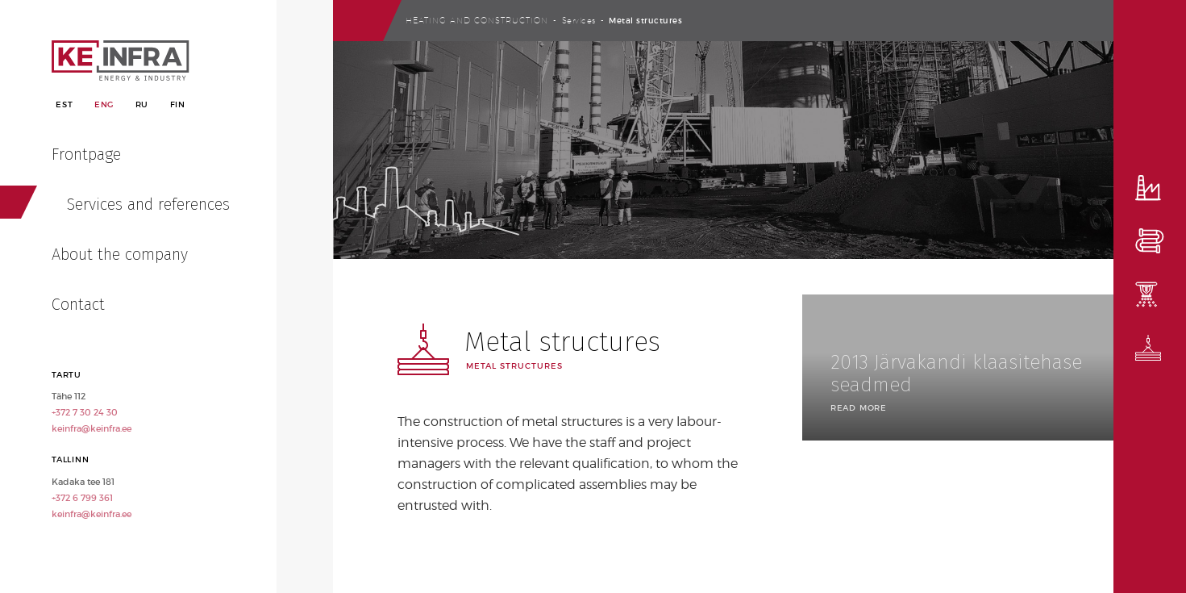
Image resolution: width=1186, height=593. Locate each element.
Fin (177, 104)
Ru (142, 104)
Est (64, 104)
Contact (78, 304)
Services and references (148, 204)
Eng (104, 104)
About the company (120, 254)
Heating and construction (477, 20)
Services (579, 20)
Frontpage (86, 154)
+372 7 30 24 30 (85, 412)
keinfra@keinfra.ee (91, 428)
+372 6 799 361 (82, 497)
